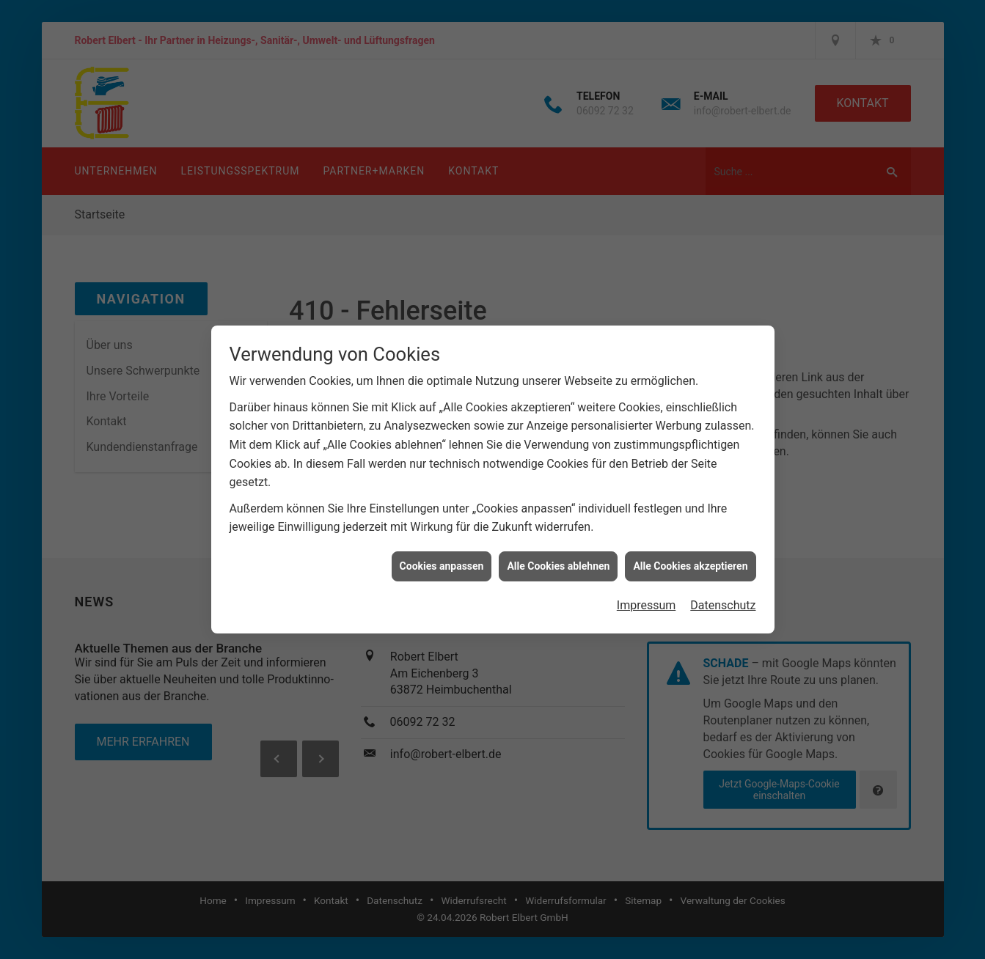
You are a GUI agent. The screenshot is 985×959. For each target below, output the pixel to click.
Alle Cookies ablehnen (558, 558)
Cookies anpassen (442, 558)
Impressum (646, 597)
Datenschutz (722, 597)
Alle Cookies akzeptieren (690, 558)
